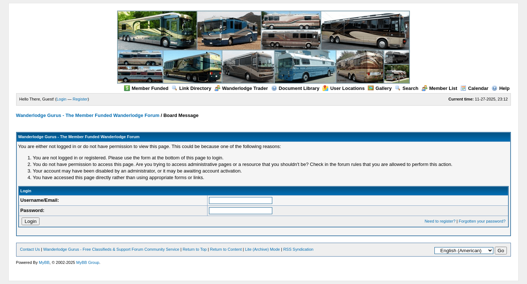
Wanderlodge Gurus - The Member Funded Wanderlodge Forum (88, 115)
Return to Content (226, 249)
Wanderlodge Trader (241, 88)
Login (62, 99)
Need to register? (440, 221)
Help (500, 88)
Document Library (295, 88)
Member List (439, 88)
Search (406, 88)
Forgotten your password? (482, 221)
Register (80, 99)
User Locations (343, 88)
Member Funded (146, 88)
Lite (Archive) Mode (262, 249)
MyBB (44, 262)
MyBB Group (87, 262)
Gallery (380, 88)
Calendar (474, 88)
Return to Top (195, 249)
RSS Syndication (298, 249)
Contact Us (30, 249)
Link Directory (191, 88)
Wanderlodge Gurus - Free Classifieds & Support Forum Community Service (111, 249)
